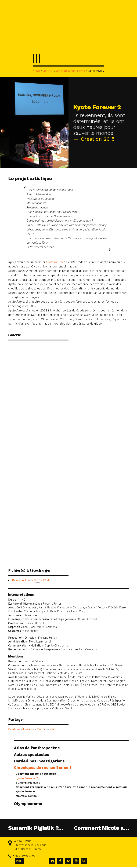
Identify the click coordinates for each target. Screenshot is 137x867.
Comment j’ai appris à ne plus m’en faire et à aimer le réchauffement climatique (72, 787)
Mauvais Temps (26, 796)
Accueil (36, 71)
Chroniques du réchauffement (70, 71)
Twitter (42, 729)
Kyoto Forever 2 (27, 778)
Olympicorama (28, 803)
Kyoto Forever (25, 791)
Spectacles (48, 71)
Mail (52, 729)
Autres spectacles (31, 754)
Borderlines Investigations (39, 761)
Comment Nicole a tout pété (36, 773)
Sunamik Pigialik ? (28, 782)
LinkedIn (28, 729)
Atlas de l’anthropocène (37, 748)
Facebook (14, 729)
